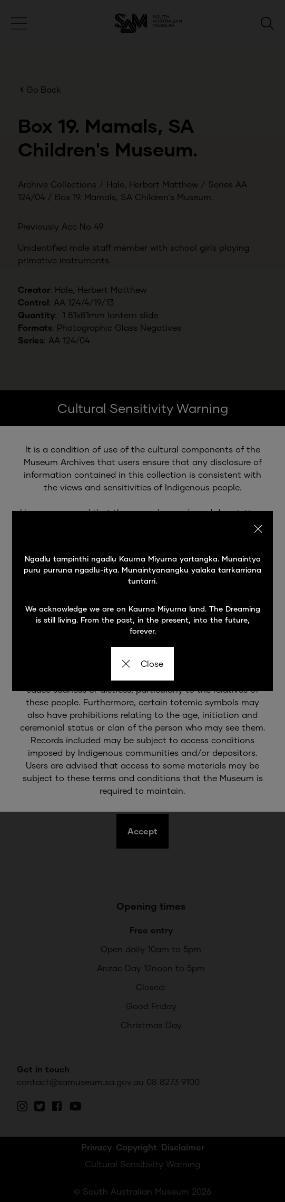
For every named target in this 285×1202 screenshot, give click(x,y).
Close (142, 663)
